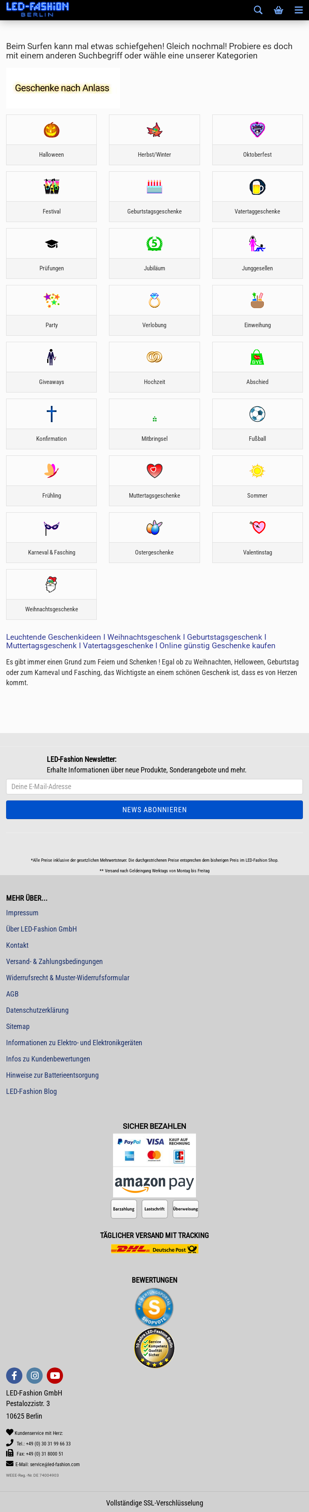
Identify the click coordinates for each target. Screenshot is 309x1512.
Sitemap (18, 1026)
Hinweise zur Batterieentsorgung (52, 1075)
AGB (12, 994)
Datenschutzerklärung (37, 1010)
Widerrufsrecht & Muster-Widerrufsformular (67, 977)
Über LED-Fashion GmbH (41, 929)
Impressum (22, 912)
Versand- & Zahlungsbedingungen (54, 961)
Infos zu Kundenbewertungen (48, 1059)
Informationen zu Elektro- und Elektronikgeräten (74, 1042)
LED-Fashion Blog (31, 1091)
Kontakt (17, 945)
